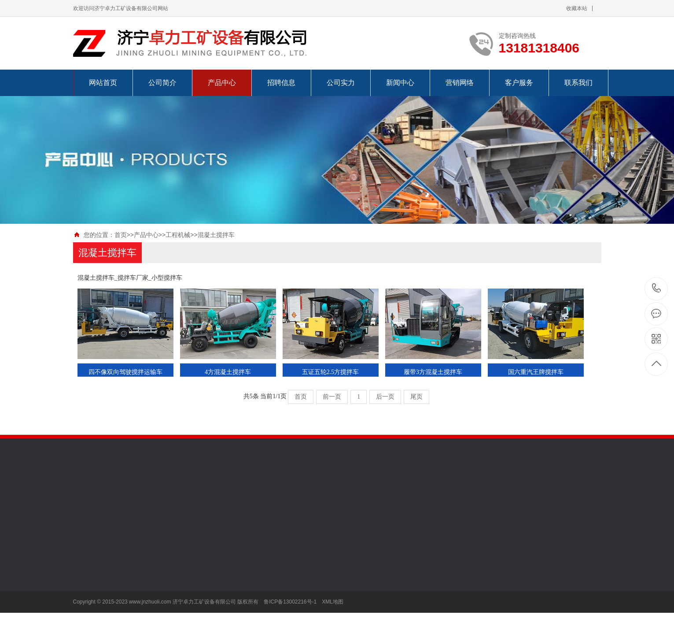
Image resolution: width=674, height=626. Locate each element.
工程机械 (178, 234)
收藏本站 (576, 8)
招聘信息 (281, 82)
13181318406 (656, 288)
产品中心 (222, 82)
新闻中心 (400, 82)
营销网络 (460, 82)
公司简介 (162, 82)
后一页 (385, 396)
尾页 (416, 396)
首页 (120, 234)
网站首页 (103, 82)
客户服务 (519, 82)
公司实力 (341, 82)
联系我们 (578, 82)
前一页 (332, 396)
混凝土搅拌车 (216, 234)
